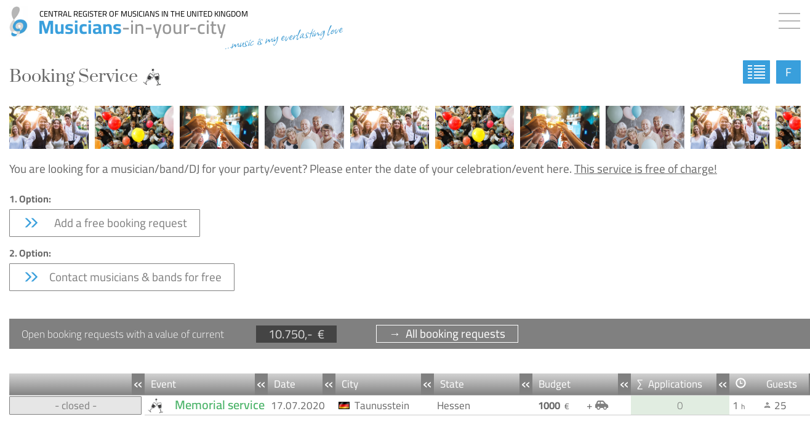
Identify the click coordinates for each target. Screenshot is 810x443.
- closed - (76, 405)
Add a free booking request (104, 223)
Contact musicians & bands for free (122, 277)
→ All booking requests (447, 334)
